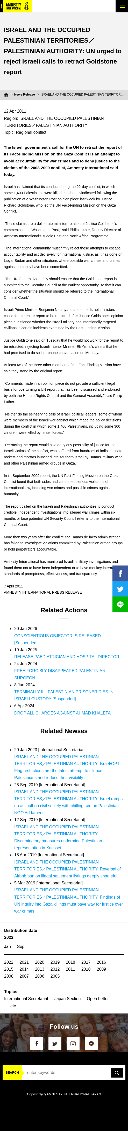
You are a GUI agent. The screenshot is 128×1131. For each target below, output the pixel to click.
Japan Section (67, 998)
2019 (55, 962)
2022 (8, 962)
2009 (101, 969)
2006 (39, 976)
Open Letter (98, 998)
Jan (7, 946)
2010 (86, 969)
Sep (20, 946)
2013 (39, 969)
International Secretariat (26, 998)
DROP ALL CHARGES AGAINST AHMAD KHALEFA (62, 713)
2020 (39, 962)
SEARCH (12, 1072)
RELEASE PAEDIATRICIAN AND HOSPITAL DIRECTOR (66, 657)
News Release (24, 94)
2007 (24, 976)
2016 (101, 962)
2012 (55, 969)
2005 (55, 976)
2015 (8, 969)
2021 (24, 962)
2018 (70, 962)
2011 (70, 969)
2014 (24, 969)
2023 (8, 937)
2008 (8, 976)
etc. (13, 1006)
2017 (86, 962)
